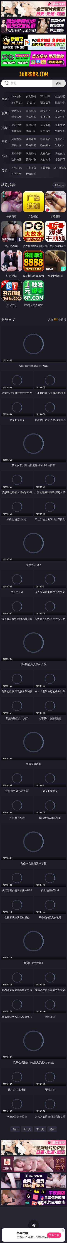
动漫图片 (60, 139)
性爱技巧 (60, 159)
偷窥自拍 (17, 139)
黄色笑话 (45, 159)
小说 (5, 156)
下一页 (40, 1129)
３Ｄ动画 (60, 110)
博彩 (5, 99)
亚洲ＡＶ (17, 110)
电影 (5, 127)
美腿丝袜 (17, 145)
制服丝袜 (17, 131)
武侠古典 (60, 153)
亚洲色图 (31, 139)
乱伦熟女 (45, 131)
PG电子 (16, 96)
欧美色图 (45, 139)
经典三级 (31, 131)
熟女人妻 (17, 116)
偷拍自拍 (31, 125)
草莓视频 (45, 167)
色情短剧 (31, 173)
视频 (5, 113)
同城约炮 (17, 167)
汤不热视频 (60, 167)
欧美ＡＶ (45, 110)
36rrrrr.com (33, 74)
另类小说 (31, 159)
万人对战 (45, 96)
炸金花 (31, 102)
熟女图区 (45, 145)
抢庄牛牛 (60, 102)
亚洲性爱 (17, 125)
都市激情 (17, 153)
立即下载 (54, 1235)
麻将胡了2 (16, 102)
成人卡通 (45, 125)
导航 (5, 170)
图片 (5, 142)
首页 (15, 1129)
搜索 (58, 83)
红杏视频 (17, 173)
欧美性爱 (60, 125)
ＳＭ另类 (60, 116)
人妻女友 (45, 153)
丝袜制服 (31, 116)
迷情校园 (17, 159)
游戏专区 (60, 96)
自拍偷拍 (31, 110)
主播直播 (45, 116)
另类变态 (60, 131)
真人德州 (31, 96)
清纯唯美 (31, 145)
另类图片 (60, 145)
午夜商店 (31, 167)
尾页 (51, 1129)
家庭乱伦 (31, 153)
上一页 (27, 1129)
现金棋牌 (45, 102)
